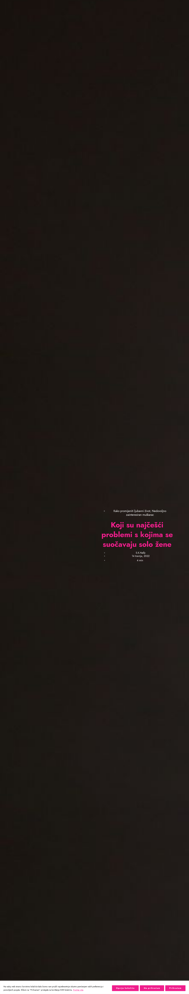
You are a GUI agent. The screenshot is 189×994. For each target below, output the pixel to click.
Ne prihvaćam (152, 988)
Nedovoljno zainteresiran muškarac (146, 513)
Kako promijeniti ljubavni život (132, 511)
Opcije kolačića (125, 988)
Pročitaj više (78, 990)
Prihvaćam (175, 988)
